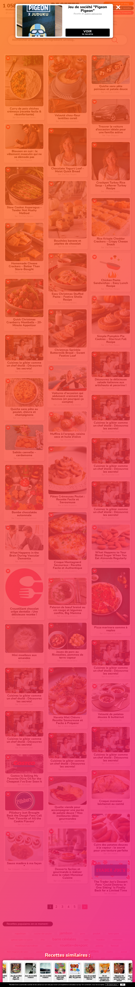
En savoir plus (112, 984)
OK (123, 984)
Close (118, 7)
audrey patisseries (93, 14)
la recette (87, 32)
